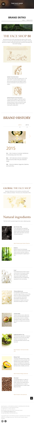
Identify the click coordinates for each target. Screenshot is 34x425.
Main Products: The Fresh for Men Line (21, 350)
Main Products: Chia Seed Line (20, 394)
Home (23, 20)
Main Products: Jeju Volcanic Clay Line (22, 243)
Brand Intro (30, 20)
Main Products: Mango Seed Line (21, 373)
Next (27, 31)
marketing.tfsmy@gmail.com (9, 411)
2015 (19, 125)
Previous (6, 31)
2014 (27, 125)
